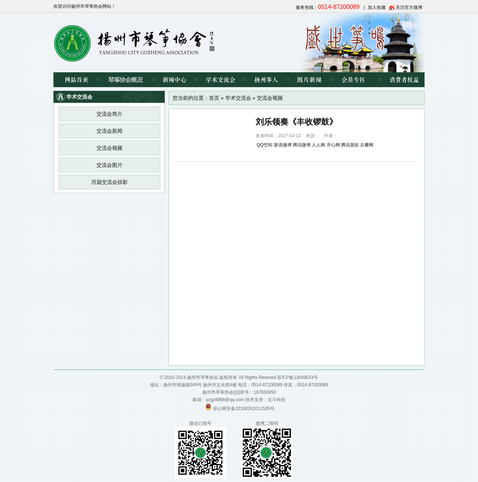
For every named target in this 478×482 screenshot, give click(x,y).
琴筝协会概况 (125, 79)
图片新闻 (309, 79)
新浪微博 (283, 145)
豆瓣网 (366, 145)
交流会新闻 (109, 131)
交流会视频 (109, 148)
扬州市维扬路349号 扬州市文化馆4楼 (200, 384)
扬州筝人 (266, 79)
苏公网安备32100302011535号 (243, 408)
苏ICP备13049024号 (297, 377)
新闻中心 (174, 79)
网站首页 (75, 79)
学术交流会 (220, 79)
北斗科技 (276, 399)
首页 (214, 98)
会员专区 (352, 79)
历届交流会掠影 (109, 182)
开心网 (333, 145)
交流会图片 (109, 165)
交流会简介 (109, 114)
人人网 (318, 145)
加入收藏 (377, 7)
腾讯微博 (302, 145)
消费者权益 (398, 79)
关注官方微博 (409, 7)
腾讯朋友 (350, 145)
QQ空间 (265, 145)
